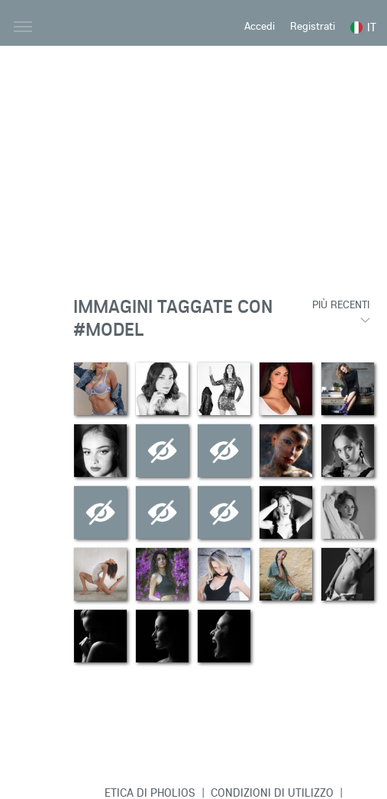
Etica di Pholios (150, 792)
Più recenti (340, 304)
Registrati (312, 26)
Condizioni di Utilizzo (272, 792)
